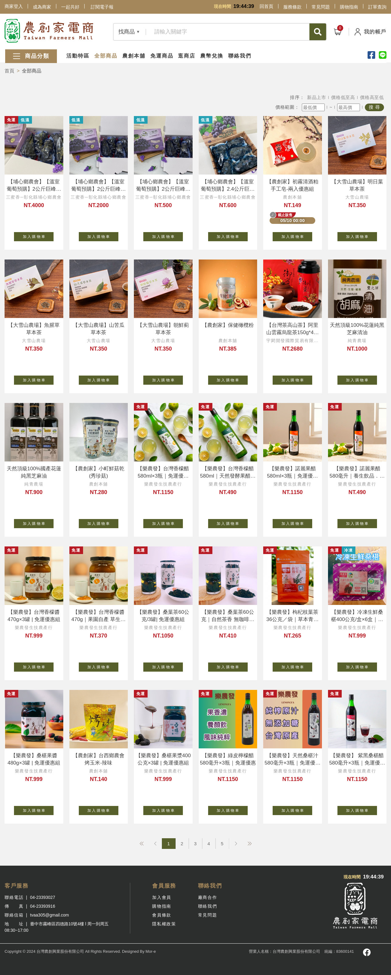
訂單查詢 (377, 6)
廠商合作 (207, 897)
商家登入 (14, 6)
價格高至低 (372, 97)
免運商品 (161, 55)
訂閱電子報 (102, 6)
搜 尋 (374, 107)
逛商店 (186, 55)
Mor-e (150, 951)
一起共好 (70, 6)
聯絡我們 (239, 55)
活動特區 (77, 55)
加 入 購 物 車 (38, 235)
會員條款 (161, 915)
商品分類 (30, 56)
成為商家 (42, 6)
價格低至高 (343, 97)
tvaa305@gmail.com (49, 915)
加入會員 (161, 897)
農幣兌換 (211, 55)
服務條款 (292, 6)
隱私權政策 (164, 923)
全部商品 (105, 55)
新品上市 (316, 97)
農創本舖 (133, 55)
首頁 (9, 70)
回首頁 (266, 6)
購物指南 (349, 6)
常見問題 (321, 6)
